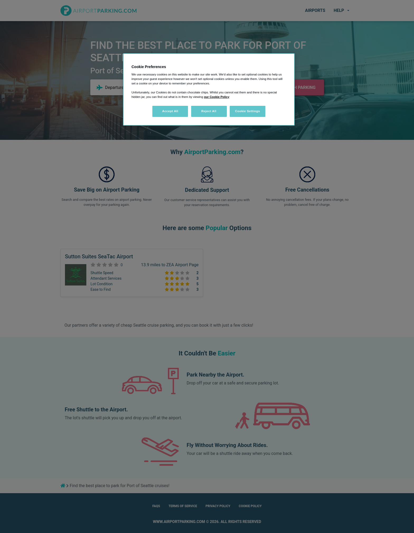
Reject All (208, 111)
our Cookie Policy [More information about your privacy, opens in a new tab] (216, 96)
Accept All (170, 111)
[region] (209, 89)
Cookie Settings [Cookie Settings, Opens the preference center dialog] (247, 111)
